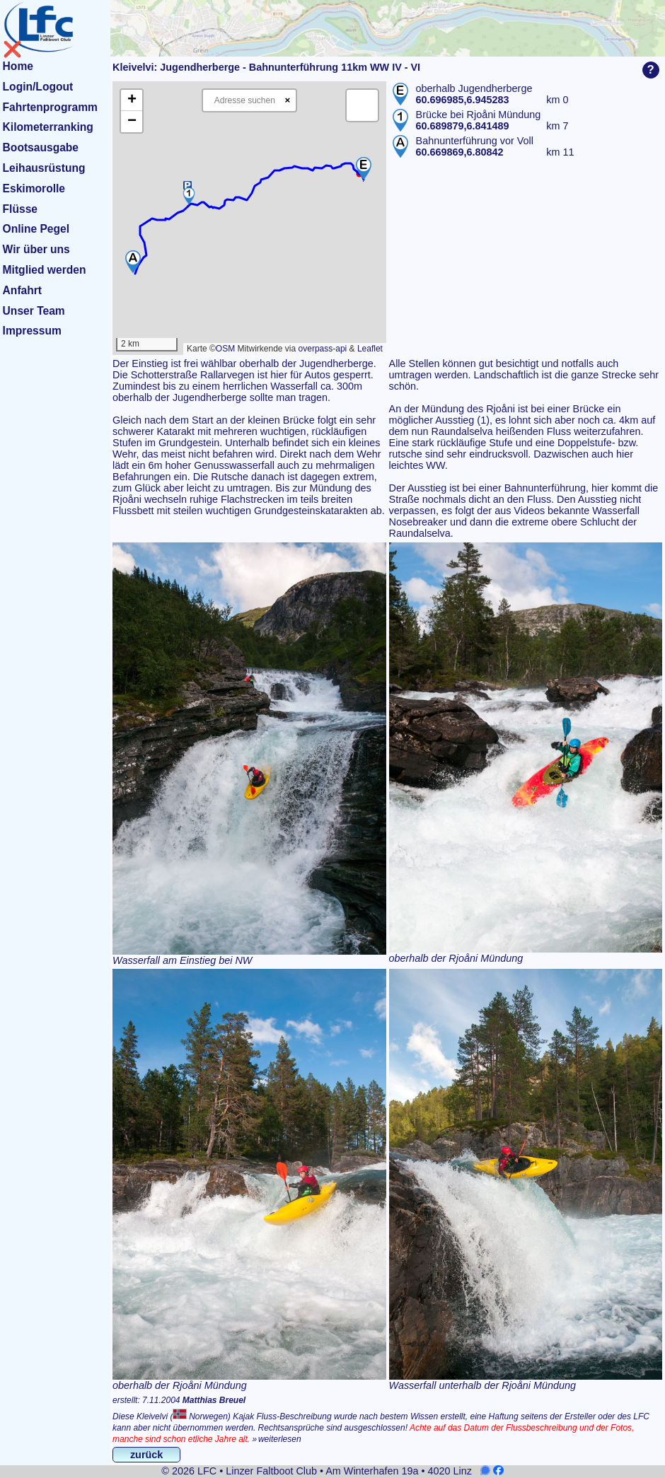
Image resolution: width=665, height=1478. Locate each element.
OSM (225, 349)
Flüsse (20, 209)
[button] (363, 168)
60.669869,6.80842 (460, 152)
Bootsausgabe (41, 147)
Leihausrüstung (44, 168)
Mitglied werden (44, 270)
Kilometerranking (48, 127)
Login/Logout (38, 87)
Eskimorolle (34, 188)
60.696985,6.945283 (462, 99)
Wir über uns (36, 249)
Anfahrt (22, 290)
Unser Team (34, 311)
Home (18, 66)
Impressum (32, 331)
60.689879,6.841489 (462, 126)
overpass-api (323, 349)
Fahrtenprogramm (50, 107)
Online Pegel (36, 229)
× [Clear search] (287, 100)
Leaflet (370, 349)
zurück (146, 1454)
